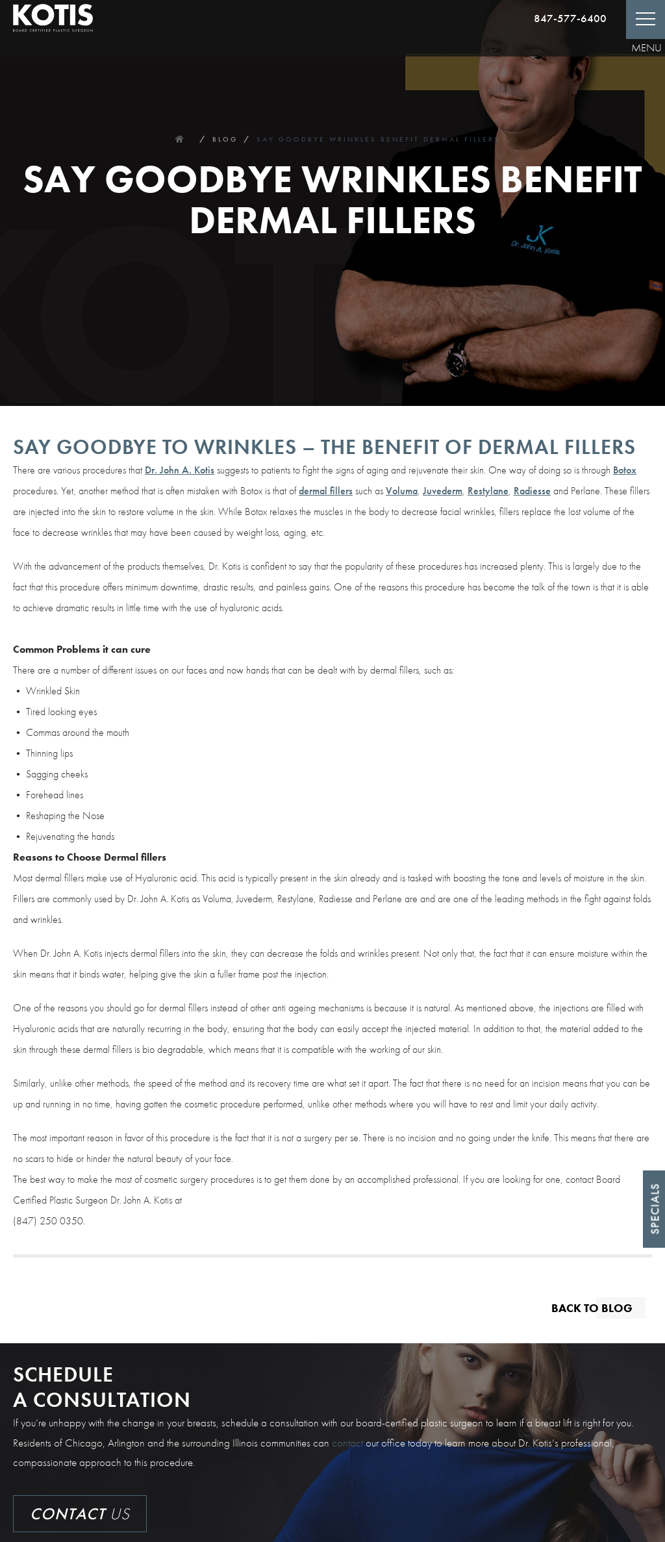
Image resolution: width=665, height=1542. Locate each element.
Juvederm (442, 491)
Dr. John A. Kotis (179, 470)
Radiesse (532, 491)
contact (347, 1442)
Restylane (488, 491)
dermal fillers (326, 491)
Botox (624, 470)
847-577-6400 (570, 18)
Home (180, 139)
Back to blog (592, 1307)
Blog (225, 139)
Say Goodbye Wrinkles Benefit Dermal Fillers (378, 139)
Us (80, 1513)
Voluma (402, 491)
